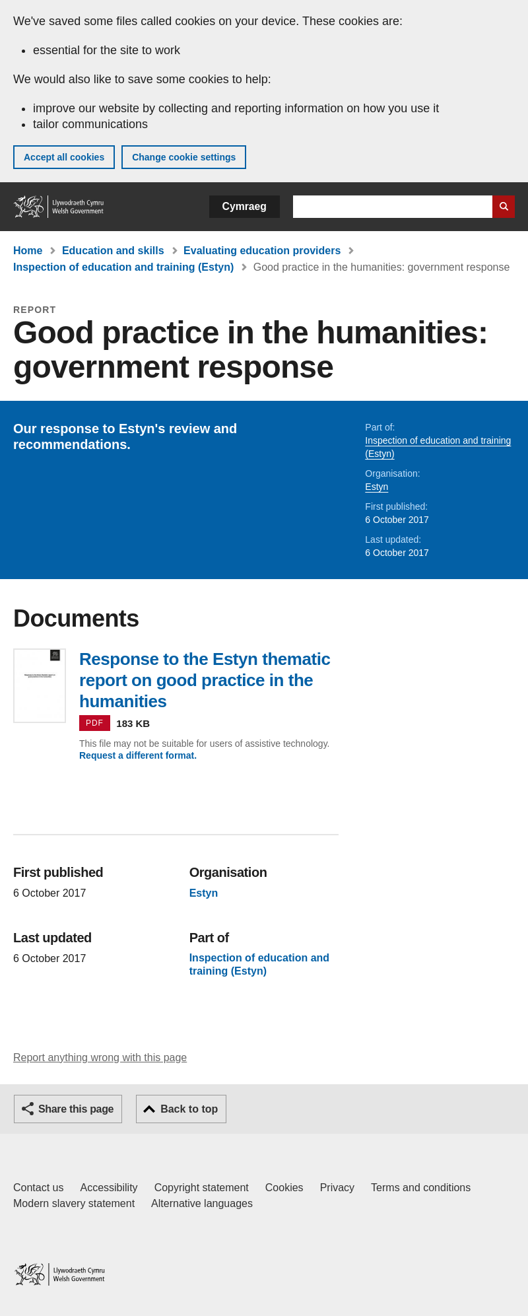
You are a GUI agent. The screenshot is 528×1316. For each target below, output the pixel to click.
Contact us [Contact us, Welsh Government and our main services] (38, 1187)
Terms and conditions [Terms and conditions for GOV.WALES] (421, 1187)
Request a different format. (138, 755)
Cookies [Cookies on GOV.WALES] (284, 1187)
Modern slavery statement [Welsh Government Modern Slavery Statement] (74, 1203)
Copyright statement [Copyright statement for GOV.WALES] (201, 1187)
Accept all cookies (64, 157)
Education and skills (113, 250)
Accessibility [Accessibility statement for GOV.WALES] (108, 1187)
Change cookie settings (184, 157)
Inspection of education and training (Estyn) (123, 267)
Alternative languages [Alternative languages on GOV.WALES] (202, 1203)
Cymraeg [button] (244, 206)
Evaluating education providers (262, 250)
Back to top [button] (189, 1109)
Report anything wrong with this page (100, 1057)
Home (27, 250)
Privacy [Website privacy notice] (337, 1187)
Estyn (376, 486)
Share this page (76, 1109)
